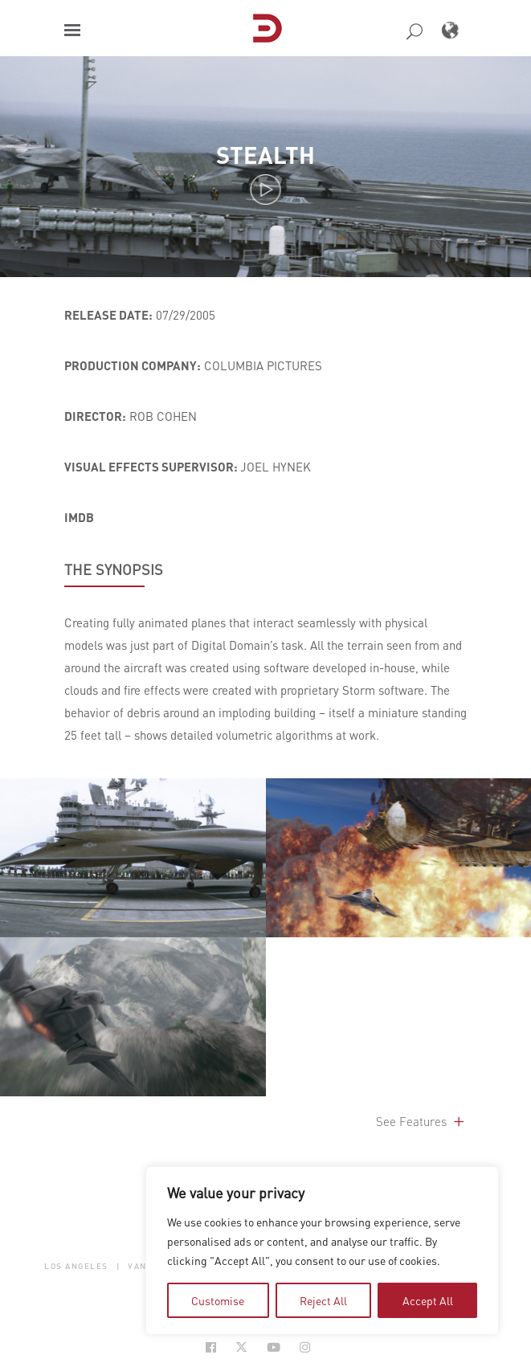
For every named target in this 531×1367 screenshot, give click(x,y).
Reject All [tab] (323, 1300)
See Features (421, 1121)
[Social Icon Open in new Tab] (211, 1347)
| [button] (118, 1266)
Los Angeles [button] (76, 1266)
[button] (72, 30)
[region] (322, 1250)
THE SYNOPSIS (113, 569)
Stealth (265, 154)
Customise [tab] (217, 1300)
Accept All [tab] (427, 1300)
